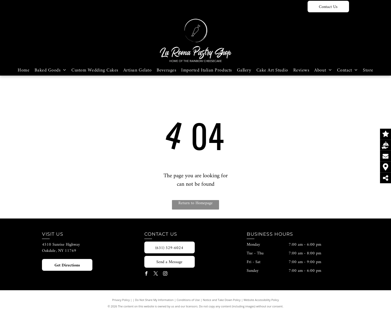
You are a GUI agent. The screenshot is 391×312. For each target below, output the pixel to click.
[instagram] (165, 274)
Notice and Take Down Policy (222, 300)
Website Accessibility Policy (261, 300)
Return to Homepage (195, 203)
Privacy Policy (121, 300)
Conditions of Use (188, 300)
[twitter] (156, 274)
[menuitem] (23, 70)
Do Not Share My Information (154, 300)
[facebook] (146, 274)
